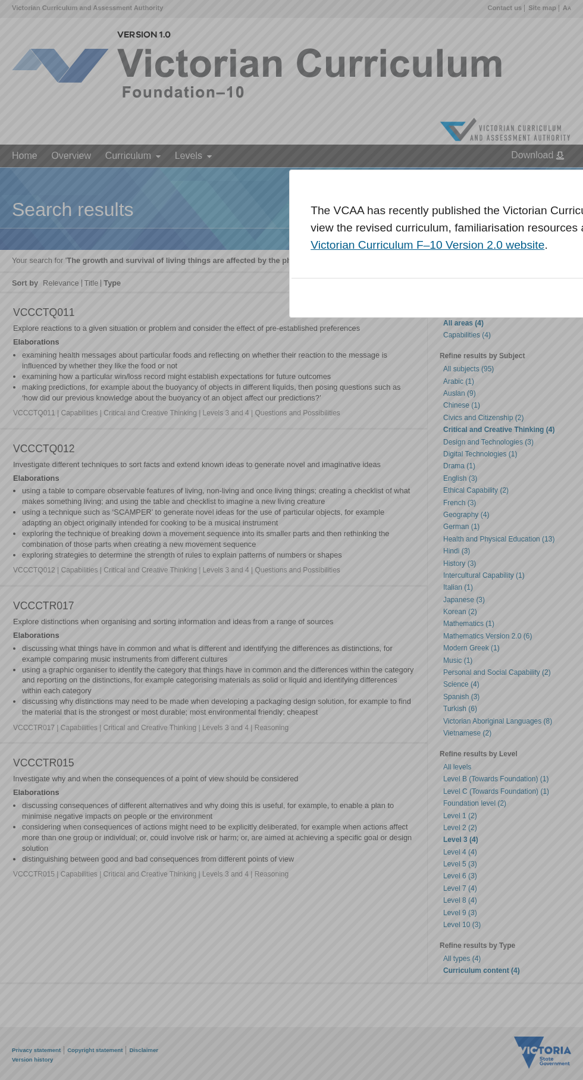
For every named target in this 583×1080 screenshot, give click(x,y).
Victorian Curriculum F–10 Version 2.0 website (427, 245)
